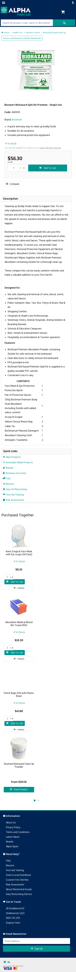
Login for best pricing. (50, 148)
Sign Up (38, 948)
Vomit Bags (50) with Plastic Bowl (19, 694)
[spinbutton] (13, 168)
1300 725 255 (13, 917)
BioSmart (17, 119)
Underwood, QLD (15, 913)
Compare (14, 183)
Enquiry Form (13, 922)
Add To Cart (49, 167)
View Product (21, 789)
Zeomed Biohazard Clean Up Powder (19, 765)
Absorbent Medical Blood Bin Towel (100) (19, 624)
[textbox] (27, 22)
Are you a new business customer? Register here (22, 38)
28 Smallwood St (15, 908)
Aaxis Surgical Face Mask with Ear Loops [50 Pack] (19, 553)
